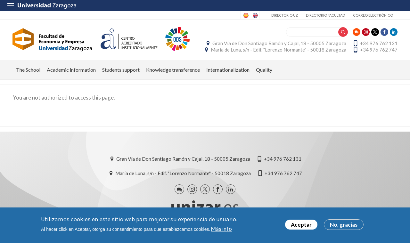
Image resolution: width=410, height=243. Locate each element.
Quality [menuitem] (264, 71)
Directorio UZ (284, 15)
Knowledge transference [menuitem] (173, 71)
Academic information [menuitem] (71, 71)
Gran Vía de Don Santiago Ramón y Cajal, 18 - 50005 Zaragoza (279, 44)
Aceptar (301, 225)
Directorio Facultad (325, 15)
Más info (221, 228)
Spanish (245, 15)
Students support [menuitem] (121, 71)
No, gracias (343, 225)
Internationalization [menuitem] (228, 71)
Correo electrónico (373, 15)
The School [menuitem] (28, 71)
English (254, 15)
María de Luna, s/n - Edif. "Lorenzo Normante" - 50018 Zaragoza (278, 50)
